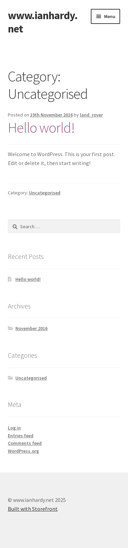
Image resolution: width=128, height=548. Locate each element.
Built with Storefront (33, 508)
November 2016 (31, 328)
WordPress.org (23, 451)
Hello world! (41, 127)
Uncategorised (44, 193)
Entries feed (20, 436)
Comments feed (25, 443)
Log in (14, 428)
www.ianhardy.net (42, 22)
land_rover (91, 115)
